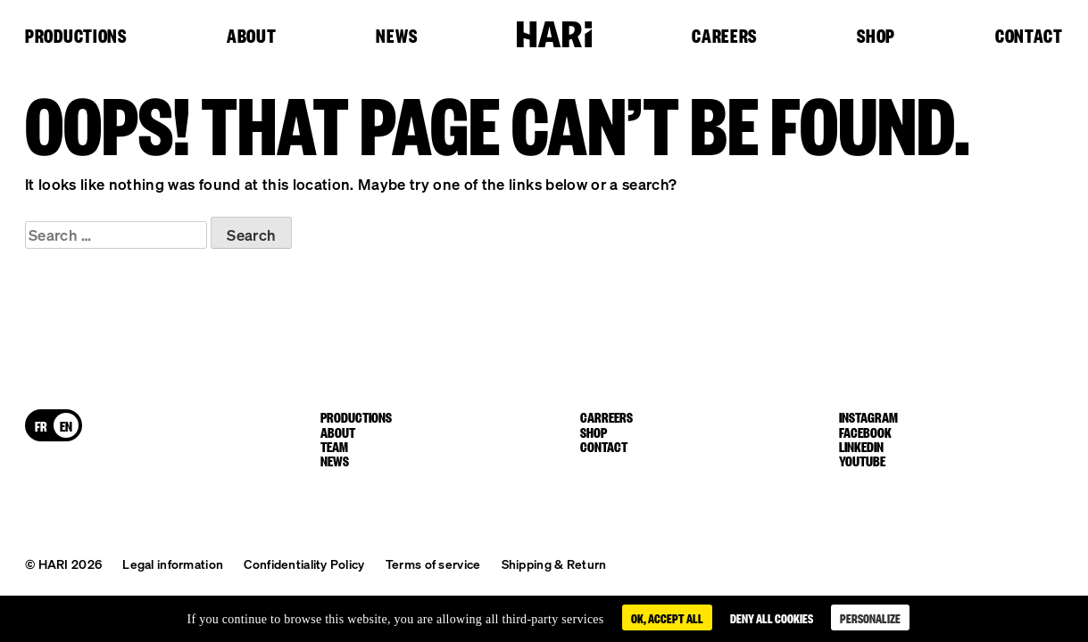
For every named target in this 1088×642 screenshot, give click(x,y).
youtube (862, 460)
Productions (76, 36)
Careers (724, 36)
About (252, 36)
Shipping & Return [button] (554, 564)
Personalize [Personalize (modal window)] (870, 617)
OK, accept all (667, 617)
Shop (876, 36)
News (396, 36)
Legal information (172, 564)
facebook (865, 431)
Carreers (606, 416)
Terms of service (433, 564)
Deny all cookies (771, 617)
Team (334, 446)
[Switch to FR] (41, 425)
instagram (868, 416)
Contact (1029, 36)
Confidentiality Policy (304, 564)
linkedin (861, 446)
